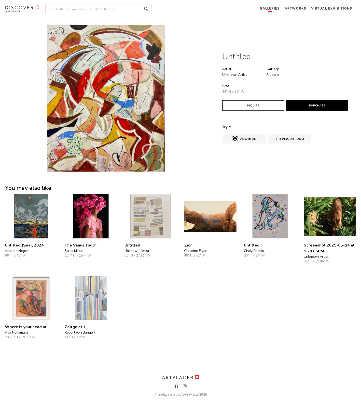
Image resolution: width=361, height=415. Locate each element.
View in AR (244, 138)
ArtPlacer (191, 394)
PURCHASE (317, 105)
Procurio (272, 74)
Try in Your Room (290, 139)
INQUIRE (253, 105)
